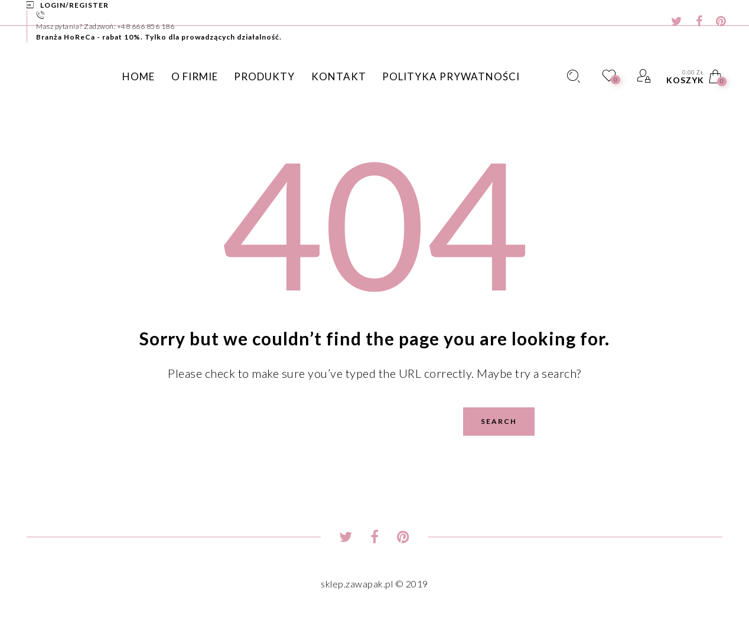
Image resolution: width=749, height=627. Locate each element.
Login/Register (74, 5)
